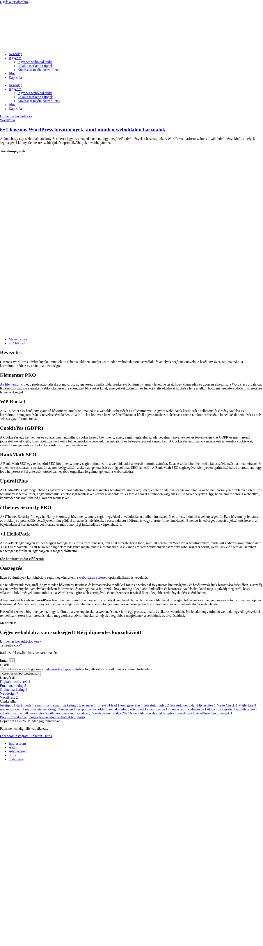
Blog (12, 74)
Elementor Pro (15, 384)
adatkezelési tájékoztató (62, 669)
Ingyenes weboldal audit (35, 62)
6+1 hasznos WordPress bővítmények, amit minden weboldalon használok (82, 129)
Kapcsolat (16, 77)
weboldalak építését (93, 577)
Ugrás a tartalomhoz (14, 2)
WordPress (7, 120)
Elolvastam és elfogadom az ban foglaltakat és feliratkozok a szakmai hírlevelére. (79, 669)
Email (4, 660)
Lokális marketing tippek (35, 66)
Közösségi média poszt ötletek (39, 70)
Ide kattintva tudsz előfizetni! (22, 559)
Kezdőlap (15, 54)
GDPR (4, 665)
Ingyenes (15, 58)
